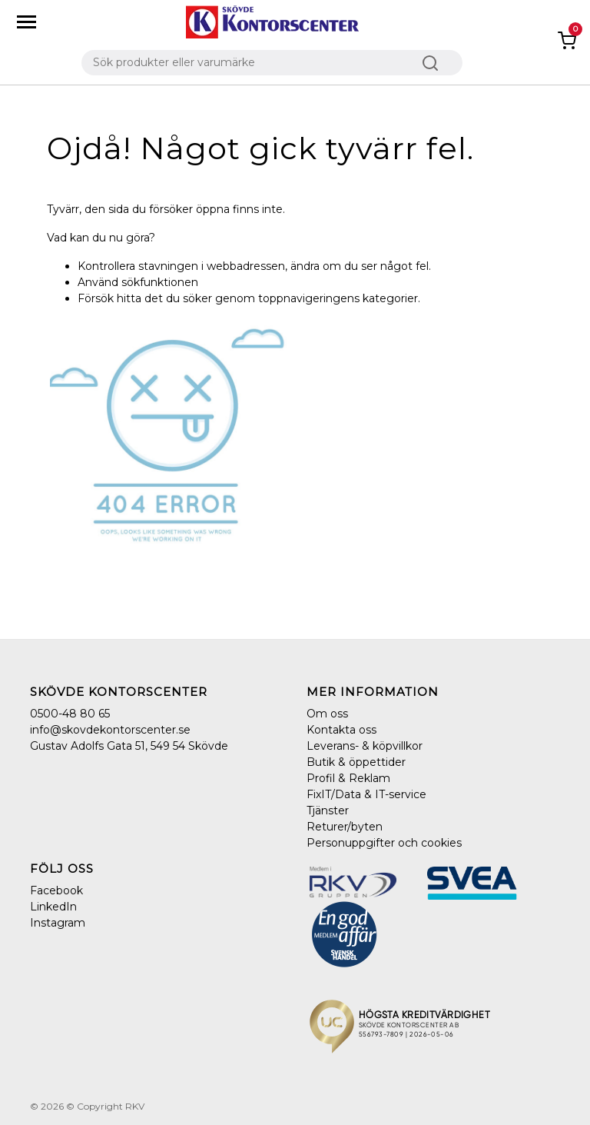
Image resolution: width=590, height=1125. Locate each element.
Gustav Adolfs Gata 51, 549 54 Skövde (129, 746)
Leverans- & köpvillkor (365, 746)
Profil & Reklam (348, 778)
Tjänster (328, 810)
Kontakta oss (341, 730)
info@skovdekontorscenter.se (110, 730)
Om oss (327, 714)
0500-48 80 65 (70, 714)
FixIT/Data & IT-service (366, 794)
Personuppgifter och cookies (384, 843)
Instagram (57, 923)
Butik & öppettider (356, 762)
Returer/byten (345, 827)
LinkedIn (53, 907)
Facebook (56, 890)
